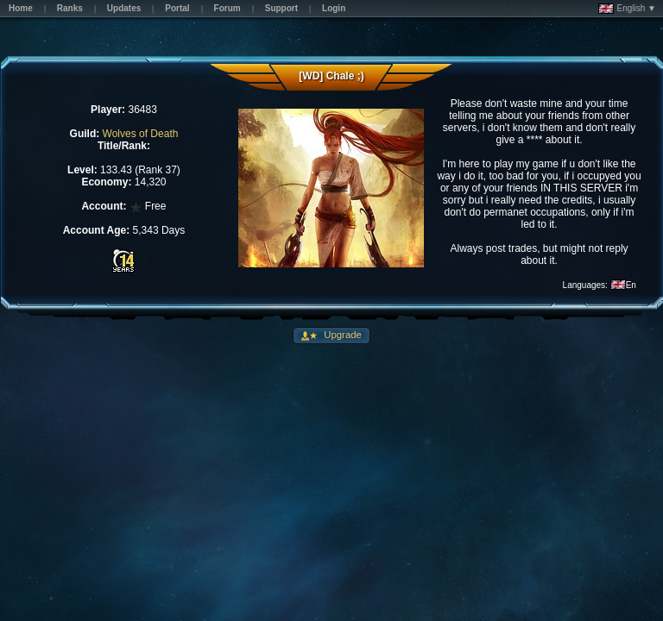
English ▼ (627, 8)
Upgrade (341, 334)
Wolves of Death (141, 134)
